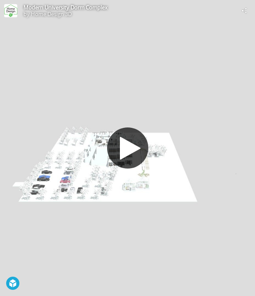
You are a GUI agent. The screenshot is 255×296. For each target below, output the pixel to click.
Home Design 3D (51, 14)
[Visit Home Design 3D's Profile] (10, 10)
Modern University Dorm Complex (65, 7)
